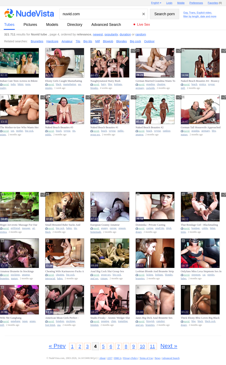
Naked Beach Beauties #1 (104, 127)
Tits (78, 41)
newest (98, 34)
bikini (20, 84)
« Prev (57, 346)
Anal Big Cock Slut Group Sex (107, 271)
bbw (110, 84)
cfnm (113, 321)
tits (73, 131)
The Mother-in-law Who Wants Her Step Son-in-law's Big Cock (19, 127)
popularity (111, 34)
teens (27, 84)
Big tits (87, 41)
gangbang (15, 321)
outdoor (166, 131)
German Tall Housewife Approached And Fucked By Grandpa (201, 127)
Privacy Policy (130, 358)
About (102, 358)
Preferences (196, 2)
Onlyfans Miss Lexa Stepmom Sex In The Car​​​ (201, 271)
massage (26, 228)
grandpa (195, 131)
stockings (15, 274)
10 (142, 346)
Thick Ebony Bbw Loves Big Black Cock (200, 318)
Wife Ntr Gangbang (10, 317)
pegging (105, 321)
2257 (109, 358)
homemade (95, 232)
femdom (60, 321)
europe (113, 228)
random (140, 34)
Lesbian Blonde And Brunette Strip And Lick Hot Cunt (155, 271)
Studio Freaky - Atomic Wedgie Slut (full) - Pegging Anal (110, 318)
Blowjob (108, 41)
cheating (161, 84)
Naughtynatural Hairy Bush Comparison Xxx (105, 81)
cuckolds (150, 88)
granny (104, 228)
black (58, 84)
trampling (122, 321)
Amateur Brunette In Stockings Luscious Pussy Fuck (17, 271)
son (12, 131)
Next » (168, 346)
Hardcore (52, 41)
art (33, 228)
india (13, 84)
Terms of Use (146, 358)
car (203, 274)
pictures (30, 25)
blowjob (150, 321)
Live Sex (143, 24)
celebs (205, 228)
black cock (210, 321)
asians (3, 134)
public (48, 134)
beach (194, 84)
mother (19, 131)
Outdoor (149, 41)
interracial (50, 278)
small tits (159, 228)
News (157, 358)
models (52, 25)
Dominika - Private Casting (150, 224)
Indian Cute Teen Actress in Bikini (18, 80)
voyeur (211, 84)
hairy (103, 84)
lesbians (118, 84)
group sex (95, 134)
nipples (48, 88)
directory (74, 25)
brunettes (4, 278)
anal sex (94, 278)
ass (79, 84)
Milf (97, 41)
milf (183, 88)
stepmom (195, 274)
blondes (94, 88)
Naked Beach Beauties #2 (150, 127)
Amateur (66, 41)
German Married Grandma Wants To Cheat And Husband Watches (155, 81)
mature (184, 134)
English (155, 2)
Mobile (181, 2)
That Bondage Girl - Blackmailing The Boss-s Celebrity (199, 225)
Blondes (121, 41)
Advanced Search (106, 25)
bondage (195, 228)
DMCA (117, 358)
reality (3, 88)
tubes (9, 25)
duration (125, 34)
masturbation (69, 84)
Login (169, 2)
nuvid (6, 84)
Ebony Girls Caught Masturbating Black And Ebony (63, 81)
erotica (202, 84)
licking (149, 274)
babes (69, 228)
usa (59, 325)
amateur (139, 134)
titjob (168, 228)
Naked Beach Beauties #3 (59, 127)
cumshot (160, 321)
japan (24, 321)
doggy (138, 232)
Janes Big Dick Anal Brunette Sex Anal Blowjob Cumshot (154, 318)
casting (149, 228)
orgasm (122, 228)
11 (152, 346)
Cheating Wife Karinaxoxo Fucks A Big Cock (64, 271)
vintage (103, 278)
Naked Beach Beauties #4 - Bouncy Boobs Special (200, 81)
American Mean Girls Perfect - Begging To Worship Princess (62, 318)
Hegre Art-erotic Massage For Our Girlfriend (18, 225)
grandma (150, 84)
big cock (29, 131)
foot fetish (50, 325)
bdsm (212, 228)
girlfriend (15, 228)
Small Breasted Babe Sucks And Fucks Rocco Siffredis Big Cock (62, 225)
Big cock (135, 41)
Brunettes (37, 41)
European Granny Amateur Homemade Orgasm (105, 225)
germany (140, 88)
